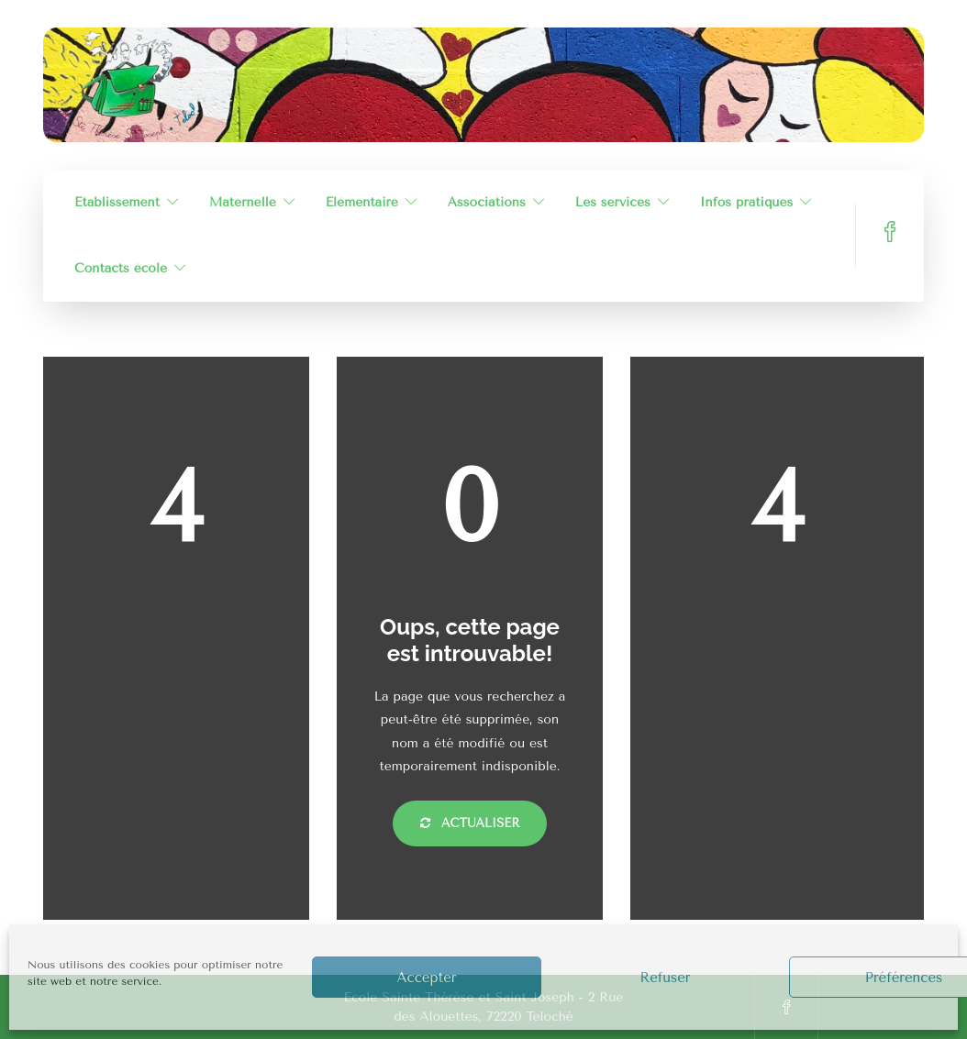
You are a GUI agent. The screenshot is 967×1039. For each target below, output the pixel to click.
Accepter (427, 977)
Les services (612, 202)
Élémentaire (362, 202)
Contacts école (120, 268)
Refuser (664, 977)
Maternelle (242, 202)
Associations (487, 202)
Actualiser (470, 823)
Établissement (117, 202)
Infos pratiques (747, 202)
